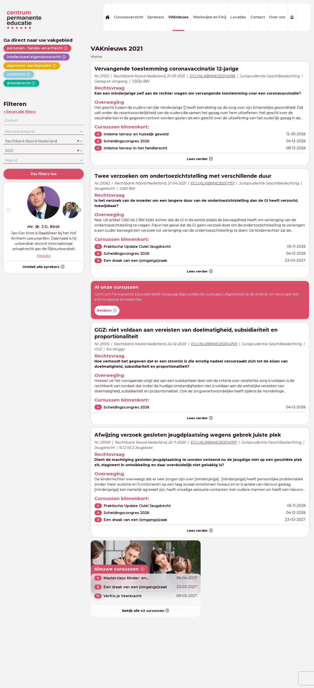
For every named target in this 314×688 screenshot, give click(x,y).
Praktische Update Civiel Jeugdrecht (140, 246)
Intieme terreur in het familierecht (138, 148)
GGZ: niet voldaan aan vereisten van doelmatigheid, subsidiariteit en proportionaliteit (195, 333)
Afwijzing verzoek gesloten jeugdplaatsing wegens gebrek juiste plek (198, 434)
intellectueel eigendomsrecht (36, 57)
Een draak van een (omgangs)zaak (138, 260)
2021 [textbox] (9, 151)
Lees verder (200, 159)
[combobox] (43, 132)
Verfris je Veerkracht (123, 595)
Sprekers (155, 17)
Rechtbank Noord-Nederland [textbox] (31, 141)
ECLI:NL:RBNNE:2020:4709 (214, 344)
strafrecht (19, 74)
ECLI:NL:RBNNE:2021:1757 (212, 183)
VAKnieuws (178, 17)
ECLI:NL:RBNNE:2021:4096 (212, 76)
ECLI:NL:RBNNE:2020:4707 (214, 442)
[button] (78, 209)
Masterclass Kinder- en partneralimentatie (126, 580)
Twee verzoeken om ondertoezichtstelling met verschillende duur (193, 175)
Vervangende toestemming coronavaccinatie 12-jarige (174, 68)
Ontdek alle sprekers (43, 266)
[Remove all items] (77, 141)
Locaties (238, 17)
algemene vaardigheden (31, 66)
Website (44, 256)
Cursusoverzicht (128, 17)
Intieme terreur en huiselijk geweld (139, 134)
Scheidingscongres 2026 (128, 141)
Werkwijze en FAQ (209, 17)
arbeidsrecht (21, 83)
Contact (257, 17)
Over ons (277, 17)
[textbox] (43, 132)
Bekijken (107, 310)
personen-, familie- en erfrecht (37, 48)
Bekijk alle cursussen (145, 610)
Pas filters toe (44, 174)
